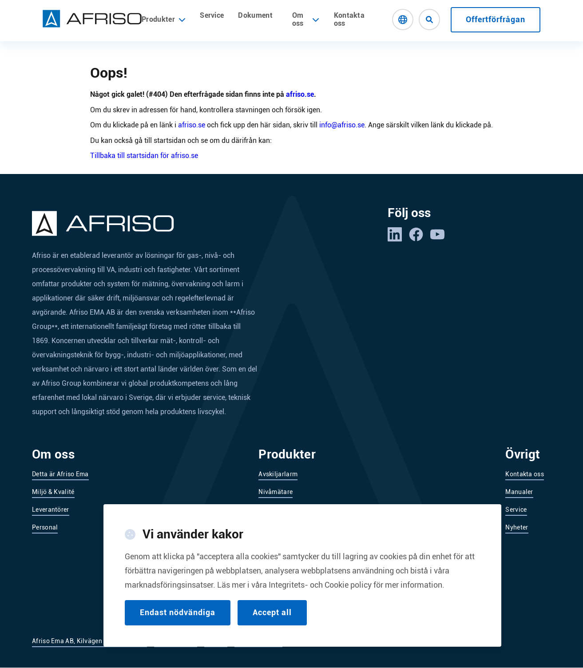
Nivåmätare (275, 491)
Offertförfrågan (495, 19)
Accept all (272, 621)
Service (212, 15)
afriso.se (300, 94)
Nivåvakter (274, 509)
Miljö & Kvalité (53, 491)
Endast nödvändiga (177, 621)
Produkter (164, 19)
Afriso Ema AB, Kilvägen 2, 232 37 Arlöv (89, 640)
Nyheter (516, 527)
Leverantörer (50, 509)
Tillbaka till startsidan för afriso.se (144, 155)
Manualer (519, 491)
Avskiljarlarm (277, 474)
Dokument (255, 15)
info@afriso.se (342, 125)
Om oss (298, 20)
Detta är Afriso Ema (60, 474)
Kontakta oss (349, 19)
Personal (45, 527)
